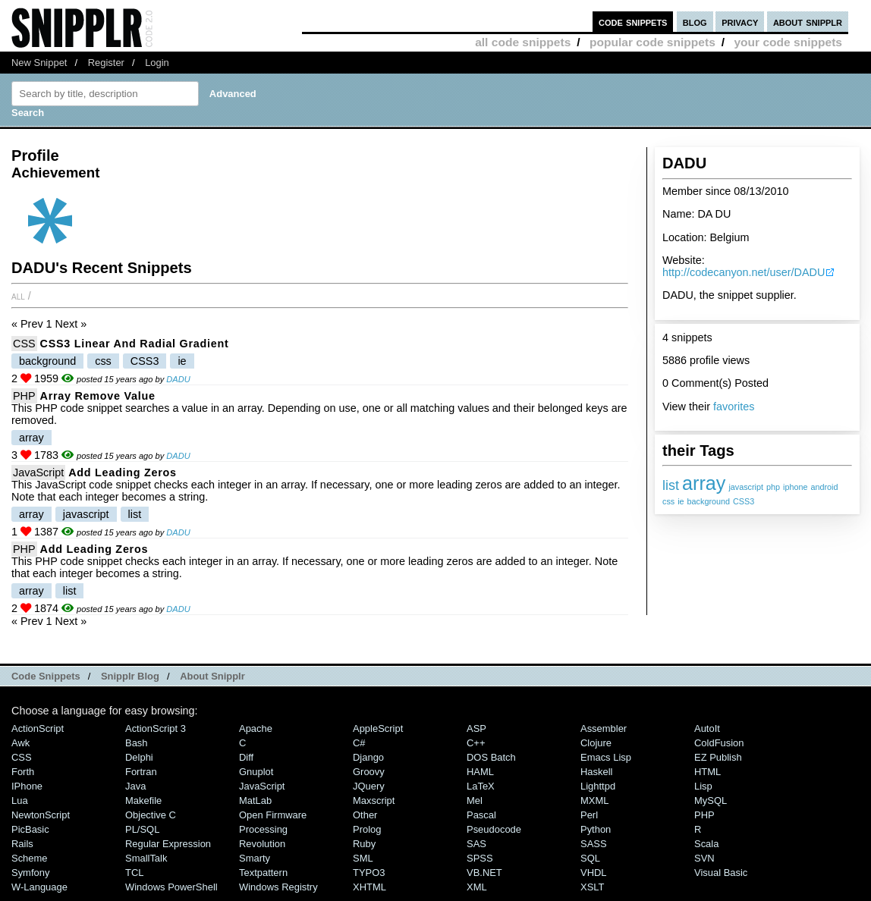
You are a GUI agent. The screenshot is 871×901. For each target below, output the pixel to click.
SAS (476, 843)
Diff (246, 757)
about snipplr (807, 21)
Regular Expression (168, 843)
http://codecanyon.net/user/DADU (743, 272)
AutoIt (707, 728)
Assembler (603, 728)
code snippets (633, 21)
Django (368, 757)
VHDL (593, 872)
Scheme (29, 858)
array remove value (98, 396)
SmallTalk (146, 858)
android (824, 486)
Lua (19, 800)
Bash (136, 743)
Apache (255, 728)
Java (135, 786)
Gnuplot (256, 771)
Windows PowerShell (171, 887)
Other (365, 815)
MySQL (710, 800)
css (668, 501)
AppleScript (378, 728)
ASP (476, 728)
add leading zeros (122, 472)
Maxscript (374, 800)
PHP (24, 396)
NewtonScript (40, 815)
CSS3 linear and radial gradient (134, 343)
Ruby (364, 843)
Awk (20, 743)
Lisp (703, 786)
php (773, 486)
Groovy (369, 771)
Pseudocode (494, 829)
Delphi (139, 757)
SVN (704, 858)
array (703, 483)
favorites (733, 406)
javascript (745, 486)
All (18, 296)
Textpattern (263, 872)
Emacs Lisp (605, 757)
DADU (178, 379)
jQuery (369, 786)
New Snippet (39, 62)
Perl (589, 815)
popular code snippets (652, 42)
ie (681, 501)
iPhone (26, 786)
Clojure (596, 743)
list (670, 485)
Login (157, 62)
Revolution (262, 843)
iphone (795, 486)
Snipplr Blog (130, 676)
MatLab (255, 800)
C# (359, 743)
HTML (707, 771)
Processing (263, 829)
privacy (740, 21)
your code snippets (788, 42)
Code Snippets (45, 676)
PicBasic (30, 829)
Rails (22, 843)
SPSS (480, 858)
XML (477, 887)
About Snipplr (212, 676)
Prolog (367, 829)
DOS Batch (491, 757)
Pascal (481, 815)
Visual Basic (720, 872)
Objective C (150, 815)
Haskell (596, 771)
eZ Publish (718, 757)
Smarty (254, 858)
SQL (590, 858)
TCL (134, 872)
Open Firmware (273, 815)
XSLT (592, 887)
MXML (594, 800)
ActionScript (37, 728)
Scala (706, 843)
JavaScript (38, 472)
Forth (22, 771)
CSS (24, 343)
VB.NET (484, 872)
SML (363, 858)
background (708, 501)
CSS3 (743, 501)
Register (106, 62)
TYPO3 (369, 872)
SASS (593, 843)
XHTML (369, 887)
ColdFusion (719, 743)
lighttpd (597, 786)
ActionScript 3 (155, 728)
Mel (475, 800)
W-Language (39, 887)
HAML (480, 771)
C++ (476, 743)
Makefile (143, 800)
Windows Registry (278, 887)
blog (695, 21)
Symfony (30, 872)
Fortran (141, 771)
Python (595, 829)
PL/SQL (142, 829)
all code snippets (523, 42)
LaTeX (481, 786)
